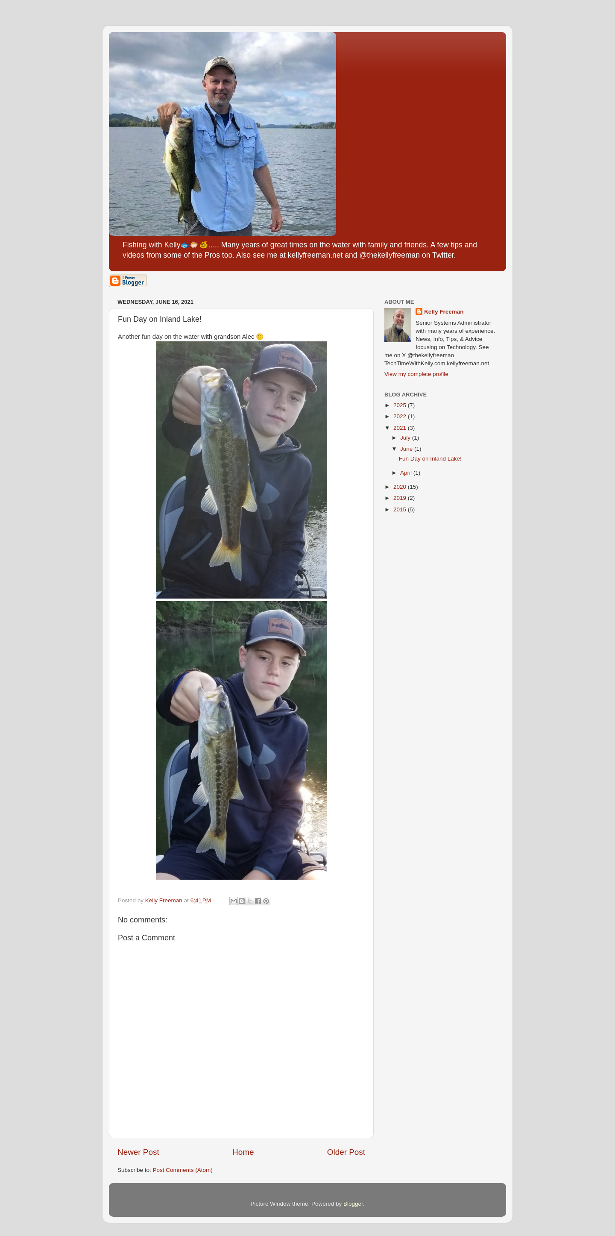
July (406, 438)
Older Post (346, 1152)
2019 (400, 498)
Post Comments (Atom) (183, 1170)
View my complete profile (416, 374)
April (406, 473)
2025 (400, 405)
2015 (400, 509)
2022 (400, 416)
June (407, 449)
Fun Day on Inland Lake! (430, 458)
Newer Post (138, 1152)
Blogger (353, 1204)
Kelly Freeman (443, 311)
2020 (400, 487)
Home (243, 1152)
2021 (400, 428)
